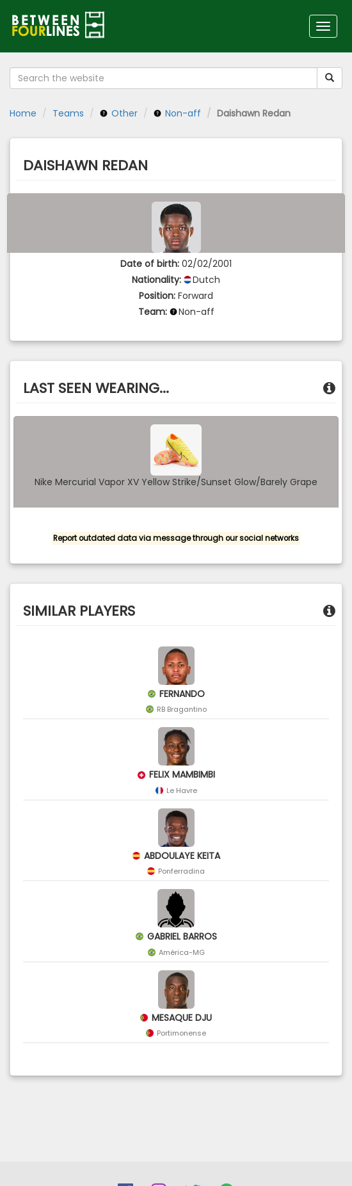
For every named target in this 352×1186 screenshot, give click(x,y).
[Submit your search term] (329, 78)
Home (23, 113)
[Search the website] (163, 78)
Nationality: (156, 279)
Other (119, 113)
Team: (152, 311)
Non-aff (177, 113)
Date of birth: (149, 263)
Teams (68, 113)
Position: (157, 295)
